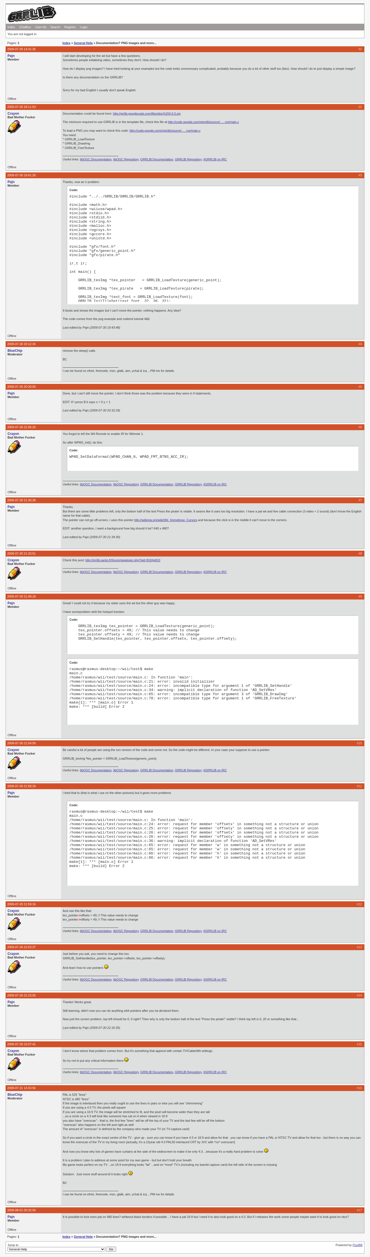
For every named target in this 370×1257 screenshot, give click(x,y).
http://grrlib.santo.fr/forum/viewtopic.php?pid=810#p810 (122, 560)
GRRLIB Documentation (156, 159)
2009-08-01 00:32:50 (21, 1210)
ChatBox (25, 27)
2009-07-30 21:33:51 (21, 553)
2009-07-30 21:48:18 (21, 596)
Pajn (11, 56)
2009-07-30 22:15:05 (21, 995)
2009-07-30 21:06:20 (21, 427)
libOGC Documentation (95, 159)
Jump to (62, 1247)
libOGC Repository (126, 159)
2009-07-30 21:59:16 (21, 904)
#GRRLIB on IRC (215, 159)
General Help (83, 43)
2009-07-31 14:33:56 (21, 1088)
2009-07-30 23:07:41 (21, 1044)
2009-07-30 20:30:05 (21, 386)
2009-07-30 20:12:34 (21, 344)
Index (11, 27)
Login (83, 27)
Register (70, 27)
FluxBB (357, 1245)
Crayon (13, 113)
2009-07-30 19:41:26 (21, 175)
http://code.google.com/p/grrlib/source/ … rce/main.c (203, 122)
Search (55, 27)
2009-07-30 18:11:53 (21, 107)
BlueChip (15, 351)
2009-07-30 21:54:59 (21, 743)
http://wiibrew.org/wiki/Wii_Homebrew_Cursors (165, 520)
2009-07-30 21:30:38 (21, 500)
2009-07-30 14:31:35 (21, 49)
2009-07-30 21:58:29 (21, 786)
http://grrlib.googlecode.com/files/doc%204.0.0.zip (147, 113)
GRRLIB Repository (188, 159)
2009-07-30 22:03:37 (21, 947)
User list (40, 27)
